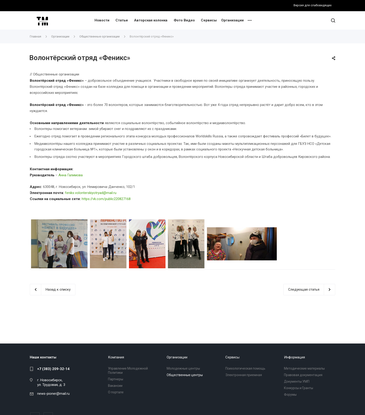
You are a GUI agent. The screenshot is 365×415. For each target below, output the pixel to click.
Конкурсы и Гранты (298, 388)
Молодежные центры (183, 368)
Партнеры (115, 379)
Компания (116, 357)
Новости (102, 20)
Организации (232, 20)
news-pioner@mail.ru (53, 393)
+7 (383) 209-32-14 (53, 369)
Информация (294, 357)
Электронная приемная (243, 375)
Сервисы (209, 20)
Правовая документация (303, 375)
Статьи (121, 20)
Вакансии (115, 386)
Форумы (290, 394)
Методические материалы (304, 368)
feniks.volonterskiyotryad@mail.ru (90, 193)
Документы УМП (296, 381)
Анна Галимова (70, 175)
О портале (116, 392)
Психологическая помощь (245, 368)
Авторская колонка (150, 20)
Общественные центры (185, 375)
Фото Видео (184, 20)
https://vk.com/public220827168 (106, 199)
